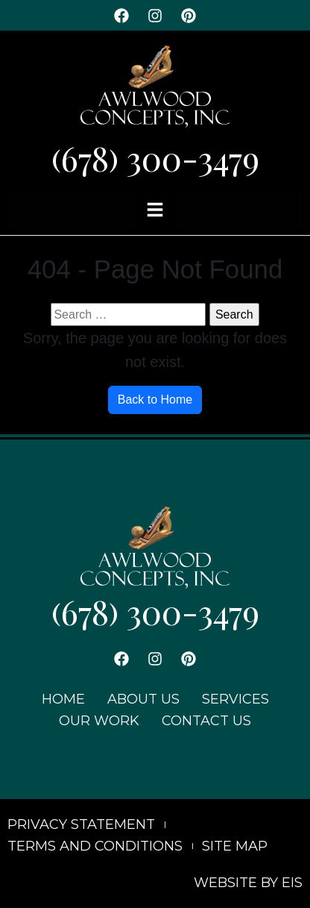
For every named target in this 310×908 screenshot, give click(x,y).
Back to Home (155, 399)
